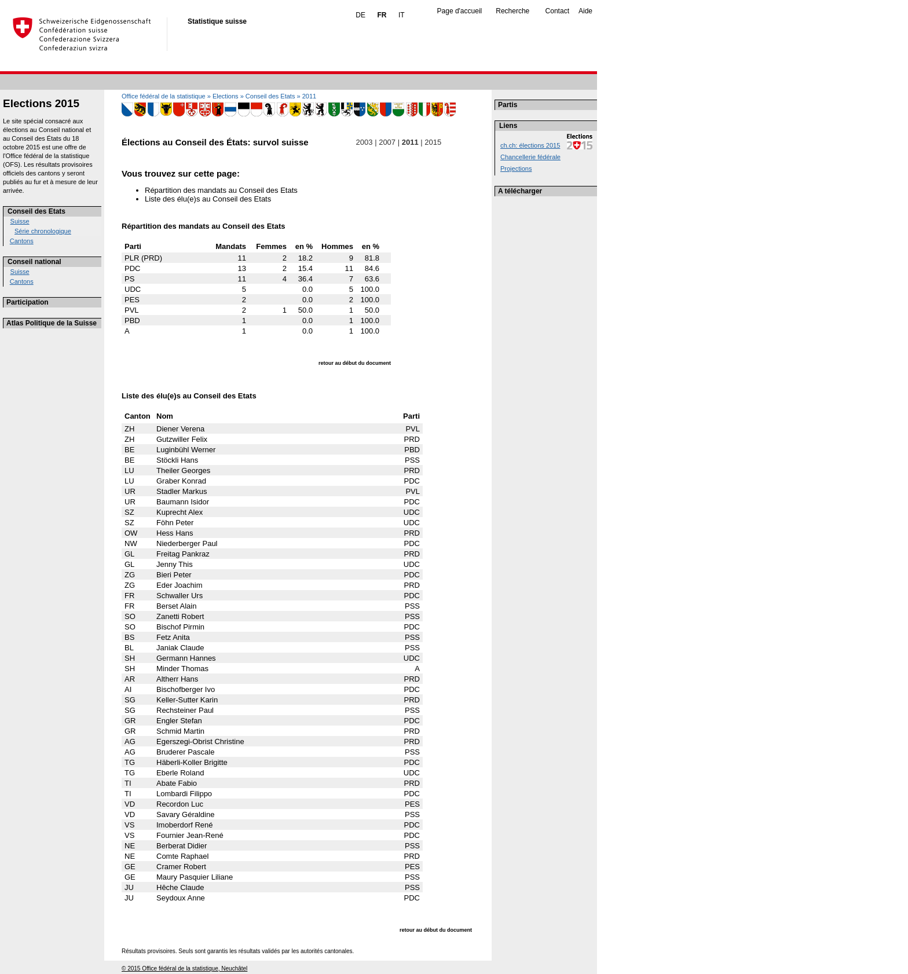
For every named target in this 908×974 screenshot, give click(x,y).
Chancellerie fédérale (530, 156)
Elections (226, 96)
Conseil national (34, 262)
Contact (557, 11)
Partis (507, 105)
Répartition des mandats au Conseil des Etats (221, 190)
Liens (508, 126)
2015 (433, 142)
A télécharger (520, 191)
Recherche (512, 11)
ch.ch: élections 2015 (530, 145)
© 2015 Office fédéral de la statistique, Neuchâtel (184, 968)
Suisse (20, 221)
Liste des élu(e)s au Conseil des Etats (208, 199)
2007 (387, 142)
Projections (516, 168)
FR (381, 15)
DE (360, 15)
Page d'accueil (459, 11)
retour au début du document (354, 363)
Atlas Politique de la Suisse (51, 323)
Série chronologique (42, 231)
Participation (27, 302)
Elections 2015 (41, 103)
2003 (364, 142)
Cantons (22, 240)
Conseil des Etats (36, 211)
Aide (585, 11)
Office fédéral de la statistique (164, 96)
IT (401, 15)
